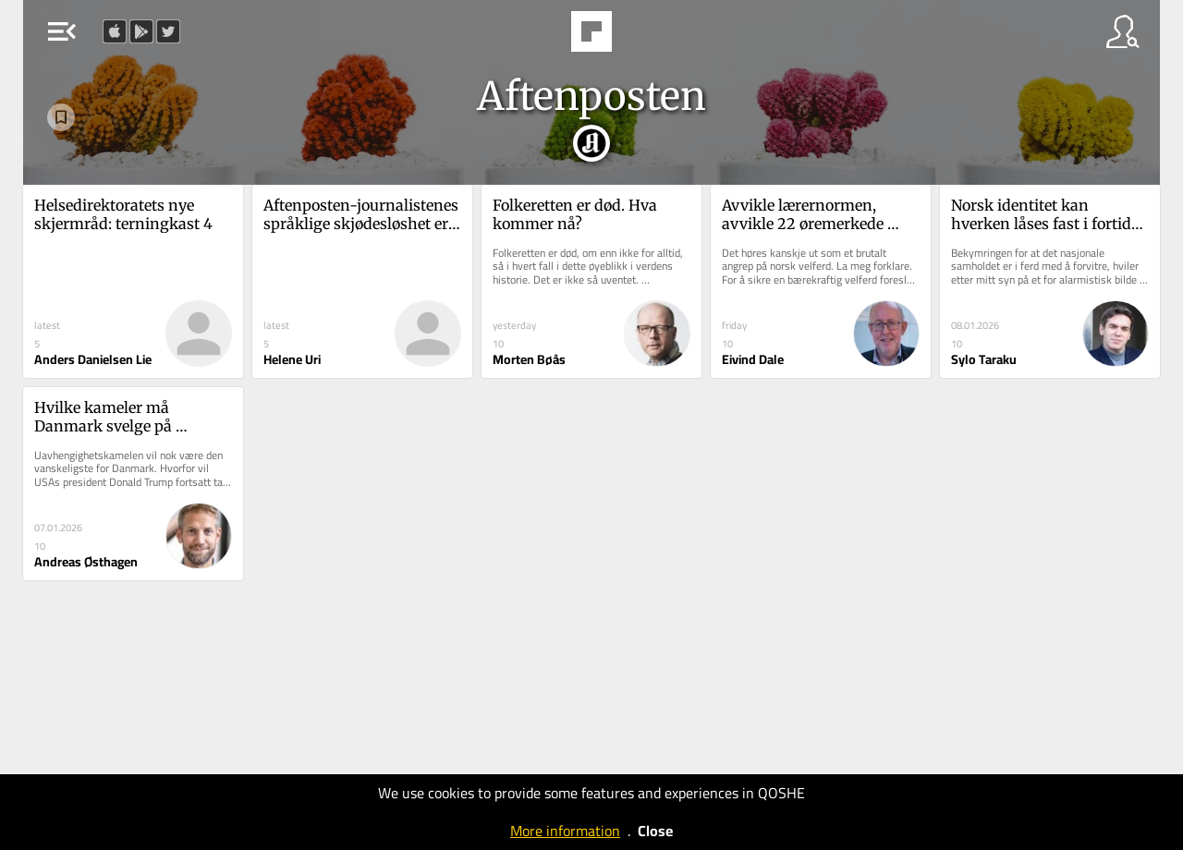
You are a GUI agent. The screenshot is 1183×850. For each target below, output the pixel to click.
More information (565, 830)
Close (655, 830)
